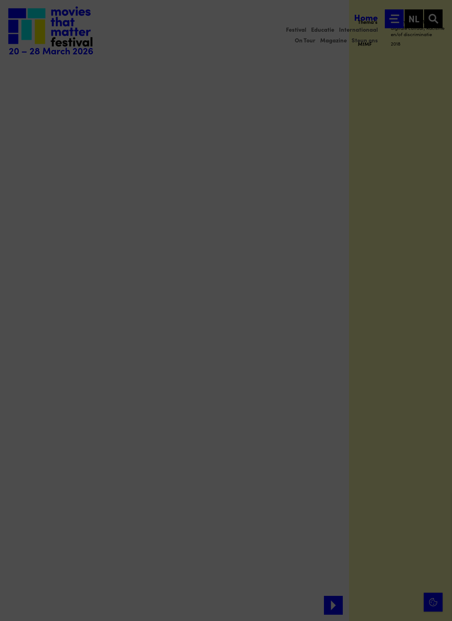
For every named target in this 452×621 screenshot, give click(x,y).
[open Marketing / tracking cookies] (442, 568)
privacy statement (373, 528)
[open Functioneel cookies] (442, 549)
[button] (392, 548)
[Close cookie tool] (442, 503)
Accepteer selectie (398, 609)
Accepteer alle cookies (398, 591)
